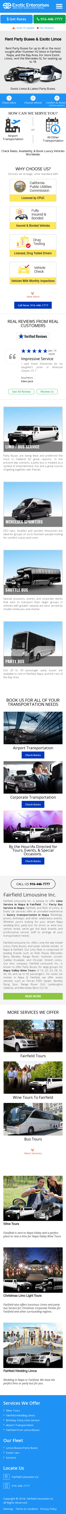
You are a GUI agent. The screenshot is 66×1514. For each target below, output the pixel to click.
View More (33, 294)
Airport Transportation (19, 1425)
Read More (27, 377)
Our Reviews (45, 28)
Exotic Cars (13, 1452)
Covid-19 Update (23, 28)
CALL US (33, 884)
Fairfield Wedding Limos (20, 1415)
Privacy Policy (48, 1509)
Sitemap (8, 1509)
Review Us (47, 391)
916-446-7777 (49, 19)
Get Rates (16, 19)
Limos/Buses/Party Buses (22, 1448)
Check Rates (33, 755)
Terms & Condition (26, 1509)
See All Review (21, 391)
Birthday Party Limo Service (23, 1420)
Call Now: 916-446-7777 (33, 305)
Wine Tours (13, 1410)
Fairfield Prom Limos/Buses (23, 1430)
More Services (33, 1151)
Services (11, 1457)
